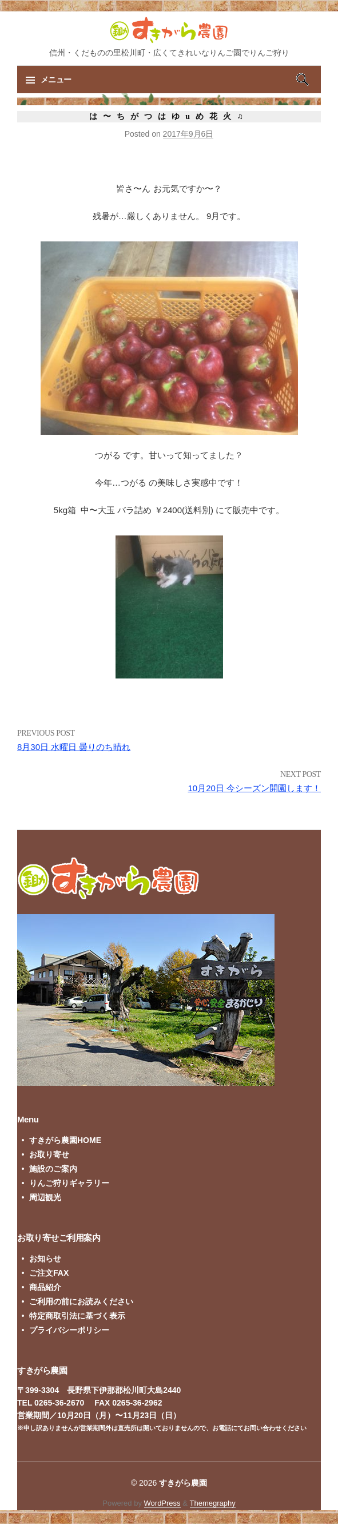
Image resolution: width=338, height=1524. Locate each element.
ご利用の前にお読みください (81, 1301)
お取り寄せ (49, 1154)
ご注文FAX (49, 1272)
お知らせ (45, 1258)
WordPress (162, 1503)
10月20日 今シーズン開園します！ (254, 788)
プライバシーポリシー (69, 1330)
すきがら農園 (183, 1482)
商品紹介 (45, 1287)
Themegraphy (213, 1503)
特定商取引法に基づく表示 (77, 1315)
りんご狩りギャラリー (69, 1183)
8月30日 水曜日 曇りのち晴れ (73, 747)
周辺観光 (45, 1197)
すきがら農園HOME (65, 1140)
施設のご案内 (53, 1168)
